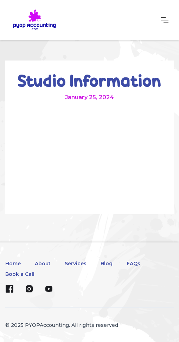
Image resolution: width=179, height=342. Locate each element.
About (43, 263)
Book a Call (19, 274)
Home (13, 263)
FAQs (133, 263)
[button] (164, 20)
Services (76, 263)
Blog (107, 263)
